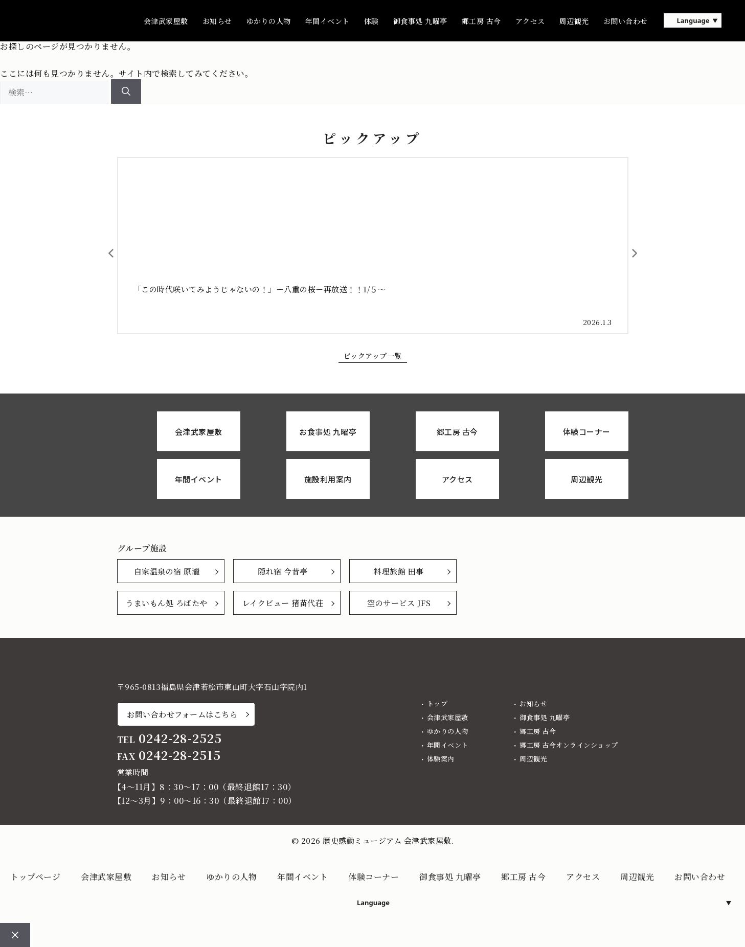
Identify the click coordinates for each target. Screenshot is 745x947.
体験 (371, 21)
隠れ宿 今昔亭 (283, 571)
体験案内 (441, 759)
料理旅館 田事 (399, 571)
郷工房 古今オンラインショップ (569, 745)
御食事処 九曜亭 (420, 21)
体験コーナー (373, 877)
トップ (437, 703)
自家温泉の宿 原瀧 (167, 571)
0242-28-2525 (180, 738)
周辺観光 (574, 21)
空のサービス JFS (399, 602)
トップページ (35, 877)
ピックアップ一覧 (373, 356)
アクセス (530, 21)
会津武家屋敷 (166, 21)
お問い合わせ (625, 21)
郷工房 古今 (481, 21)
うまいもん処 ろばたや (167, 602)
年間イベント (327, 21)
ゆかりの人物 (268, 21)
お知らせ (217, 21)
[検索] (126, 91)
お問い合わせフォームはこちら (182, 714)
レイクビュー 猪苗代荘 (283, 602)
